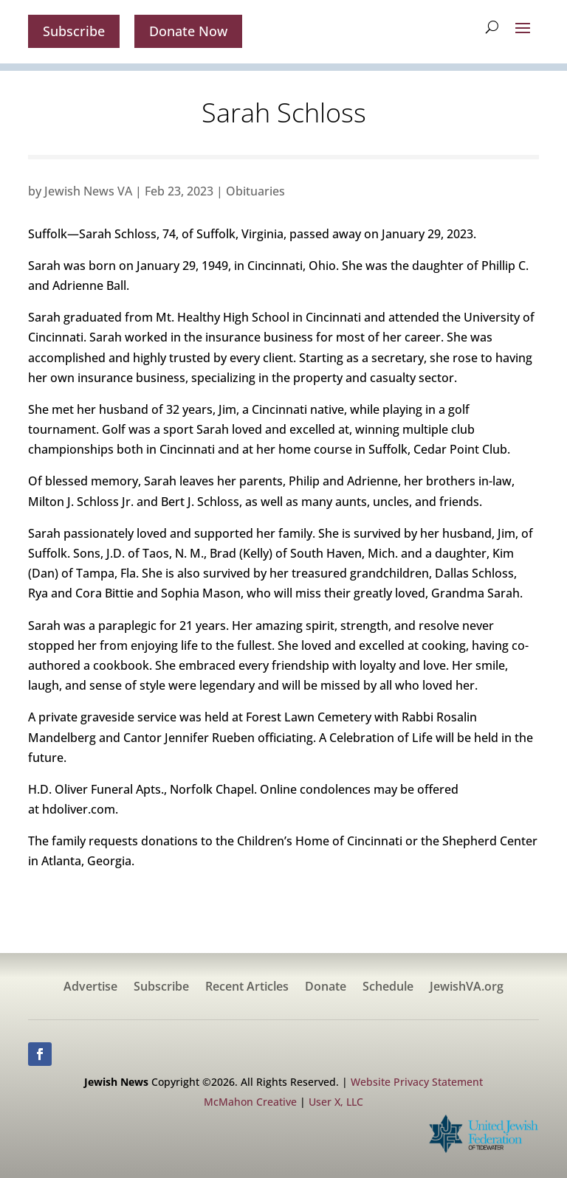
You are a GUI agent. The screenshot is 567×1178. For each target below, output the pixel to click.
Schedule (387, 987)
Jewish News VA (88, 191)
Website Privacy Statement (417, 1082)
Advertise (90, 987)
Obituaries (255, 191)
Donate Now (188, 31)
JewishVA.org (467, 987)
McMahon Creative (250, 1102)
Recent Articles (247, 987)
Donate (325, 987)
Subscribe (74, 31)
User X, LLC (336, 1102)
